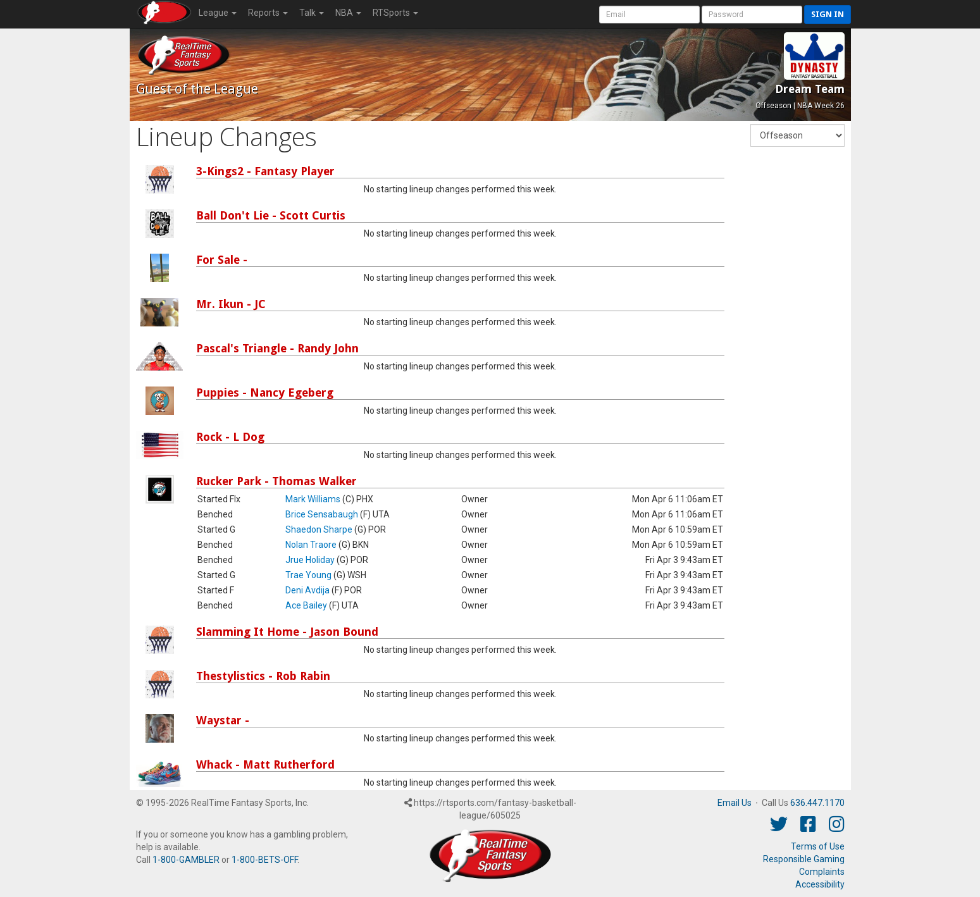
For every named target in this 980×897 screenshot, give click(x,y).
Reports (268, 13)
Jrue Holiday (310, 560)
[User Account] (649, 14)
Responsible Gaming (804, 859)
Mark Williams (312, 499)
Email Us (734, 803)
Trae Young (308, 575)
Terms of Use (818, 846)
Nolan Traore (311, 545)
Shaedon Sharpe (318, 529)
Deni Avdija (307, 590)
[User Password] (752, 14)
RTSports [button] (395, 13)
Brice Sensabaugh (321, 514)
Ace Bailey (306, 605)
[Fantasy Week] (797, 135)
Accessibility (820, 884)
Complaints (822, 872)
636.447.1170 (817, 803)
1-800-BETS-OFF (264, 860)
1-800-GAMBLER (186, 860)
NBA (348, 13)
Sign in (827, 14)
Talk (311, 13)
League (218, 13)
